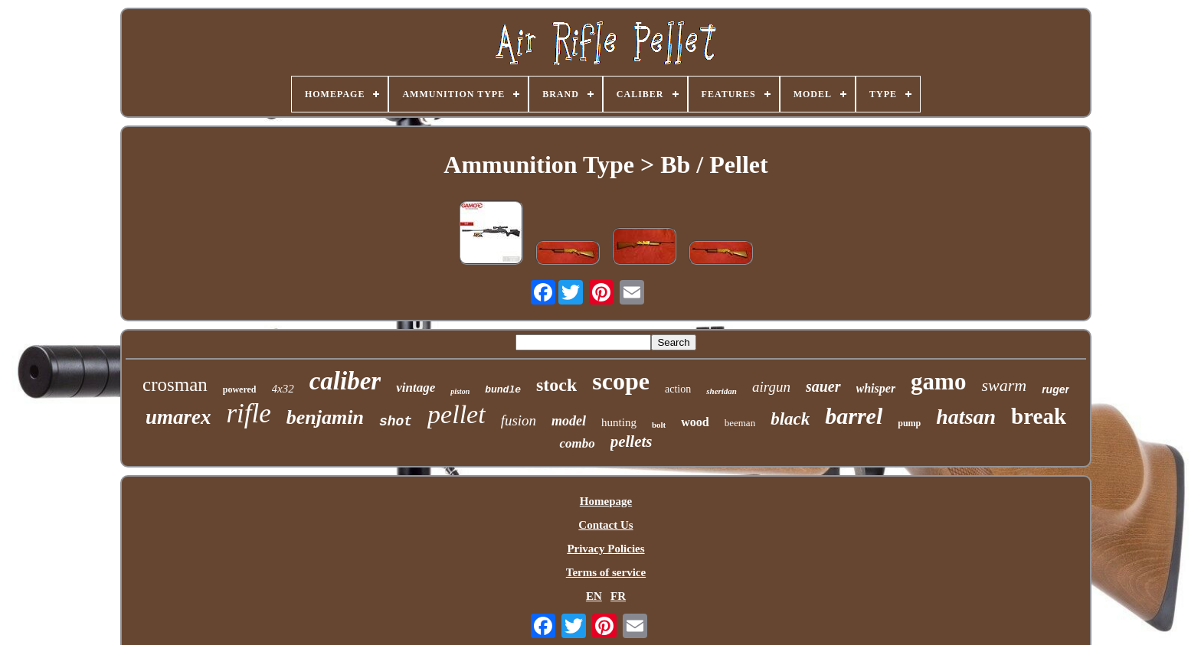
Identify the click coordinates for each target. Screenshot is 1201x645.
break (1038, 416)
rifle (248, 413)
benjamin (325, 417)
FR (618, 596)
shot (395, 421)
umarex (178, 417)
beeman (740, 422)
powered (240, 389)
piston (460, 391)
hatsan (966, 416)
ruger (1055, 389)
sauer (823, 386)
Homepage (606, 501)
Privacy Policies (605, 548)
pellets (631, 441)
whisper (876, 388)
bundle (503, 390)
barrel (853, 415)
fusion (518, 420)
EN (594, 596)
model (568, 420)
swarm (1003, 385)
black (790, 418)
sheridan (721, 391)
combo (576, 443)
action (678, 389)
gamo (938, 381)
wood (694, 421)
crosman (175, 384)
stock (556, 385)
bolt (659, 424)
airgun (771, 387)
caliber (345, 381)
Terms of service (606, 572)
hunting (618, 422)
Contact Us (605, 525)
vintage (415, 387)
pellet (456, 414)
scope (621, 381)
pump (909, 423)
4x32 (283, 389)
